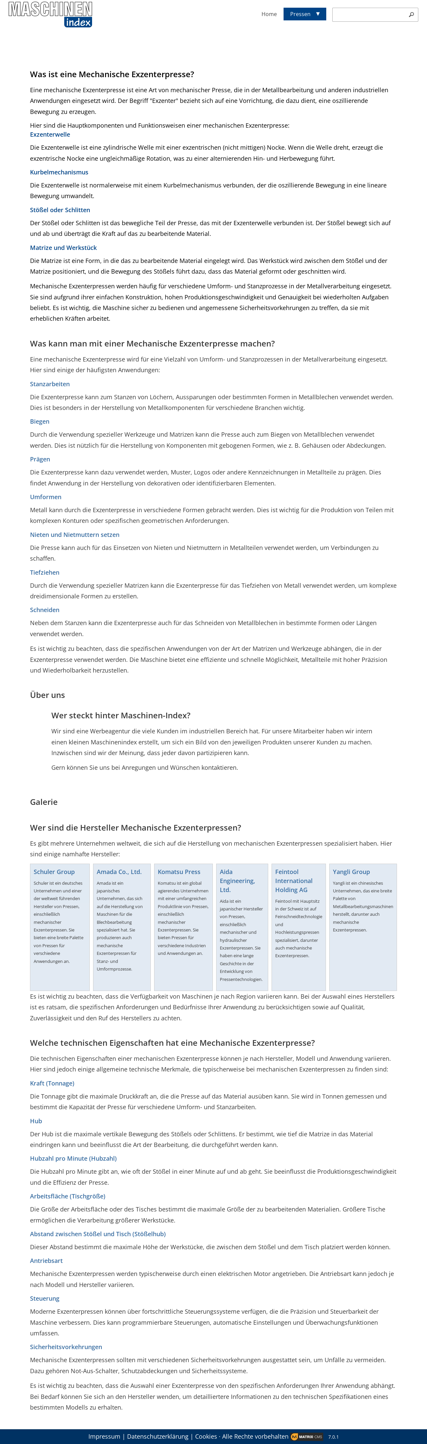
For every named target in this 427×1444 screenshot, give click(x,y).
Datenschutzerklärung (157, 1436)
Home (269, 14)
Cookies (206, 1436)
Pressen (300, 14)
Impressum (104, 1436)
